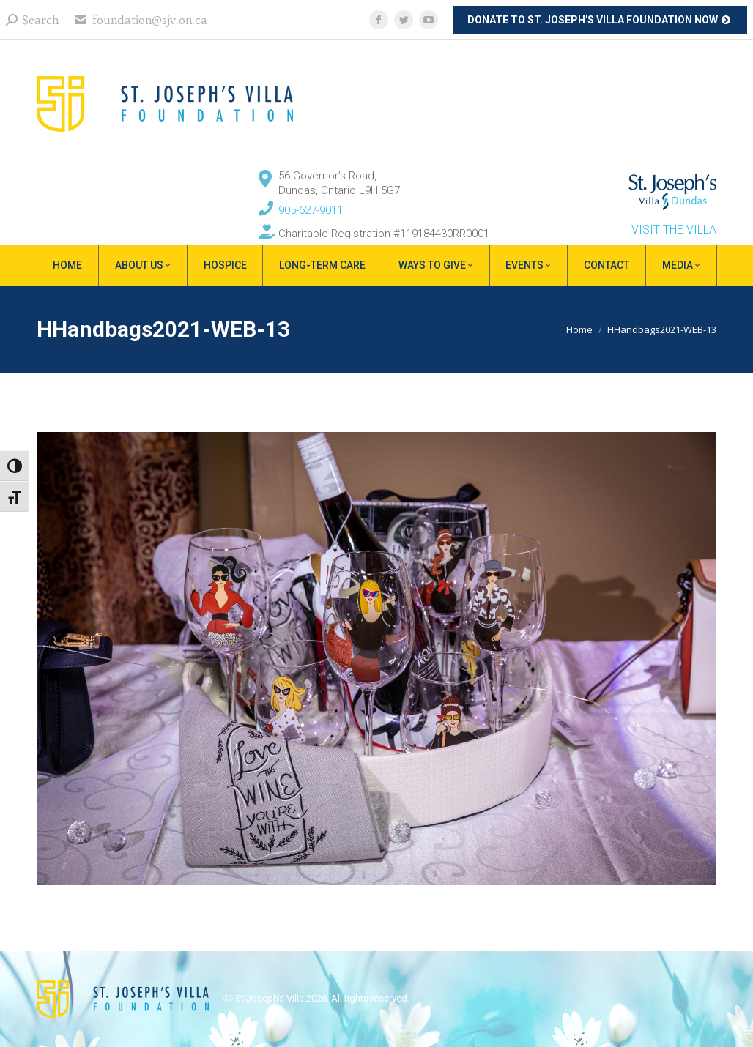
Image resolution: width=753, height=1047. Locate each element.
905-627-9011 (310, 210)
